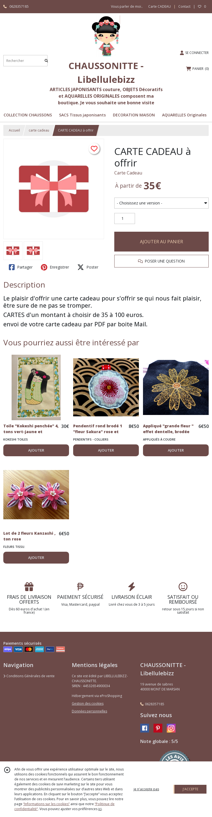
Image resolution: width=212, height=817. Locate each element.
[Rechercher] (46, 60)
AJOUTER (36, 450)
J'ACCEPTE (190, 789)
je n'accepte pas (146, 789)
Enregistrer (55, 267)
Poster (87, 267)
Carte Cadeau (128, 173)
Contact (184, 6)
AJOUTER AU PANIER (161, 242)
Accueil (14, 130)
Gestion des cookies (88, 703)
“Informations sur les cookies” (46, 804)
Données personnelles (89, 711)
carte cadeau (39, 130)
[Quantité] (124, 218)
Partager (21, 267)
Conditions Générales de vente (29, 676)
